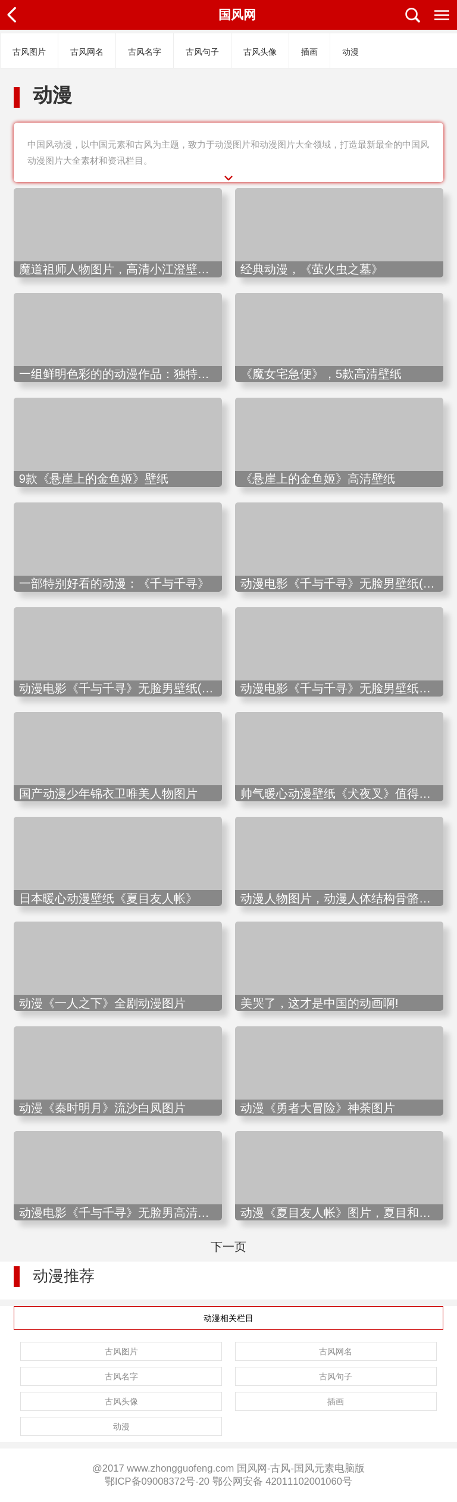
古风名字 (144, 52)
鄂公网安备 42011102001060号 (282, 1481)
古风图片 (29, 52)
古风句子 (202, 52)
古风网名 (87, 52)
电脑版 (349, 1468)
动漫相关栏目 (228, 1318)
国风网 (237, 14)
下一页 (228, 1246)
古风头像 (260, 52)
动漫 (350, 52)
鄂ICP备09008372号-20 (157, 1481)
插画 (309, 52)
